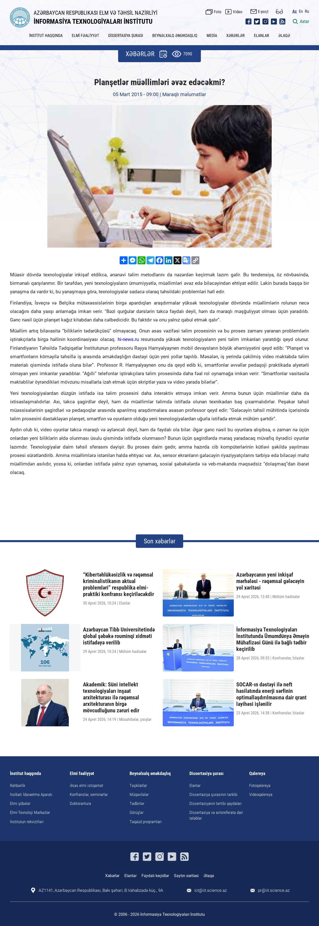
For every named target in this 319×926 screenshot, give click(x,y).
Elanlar (195, 785)
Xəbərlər (112, 875)
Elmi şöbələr (20, 803)
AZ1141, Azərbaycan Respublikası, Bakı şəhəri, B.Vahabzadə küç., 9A (101, 890)
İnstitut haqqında (25, 773)
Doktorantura (80, 803)
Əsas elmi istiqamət (86, 785)
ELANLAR (261, 35)
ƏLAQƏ (284, 35)
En (301, 11)
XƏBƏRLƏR (235, 35)
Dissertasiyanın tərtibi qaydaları (215, 803)
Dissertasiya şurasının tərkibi (213, 794)
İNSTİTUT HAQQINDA (46, 35)
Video (237, 11)
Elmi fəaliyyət (82, 773)
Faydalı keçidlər (155, 875)
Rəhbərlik (17, 785)
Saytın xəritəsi (186, 875)
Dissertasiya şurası (206, 773)
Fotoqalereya (259, 785)
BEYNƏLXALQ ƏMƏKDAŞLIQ (174, 35)
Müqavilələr (139, 794)
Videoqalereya (260, 794)
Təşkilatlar (138, 785)
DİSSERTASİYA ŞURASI (125, 35)
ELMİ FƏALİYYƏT (85, 35)
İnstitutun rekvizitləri (27, 821)
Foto (218, 11)
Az (294, 11)
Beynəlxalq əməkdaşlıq (150, 773)
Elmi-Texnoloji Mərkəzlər (30, 812)
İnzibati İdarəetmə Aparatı (31, 794)
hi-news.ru (128, 339)
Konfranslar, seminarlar (89, 794)
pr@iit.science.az (274, 890)
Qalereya (257, 773)
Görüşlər (137, 812)
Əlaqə (209, 875)
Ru (307, 11)
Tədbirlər (137, 803)
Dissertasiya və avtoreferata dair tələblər (216, 815)
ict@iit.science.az (210, 890)
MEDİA (212, 35)
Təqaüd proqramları (146, 821)
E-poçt (263, 11)
